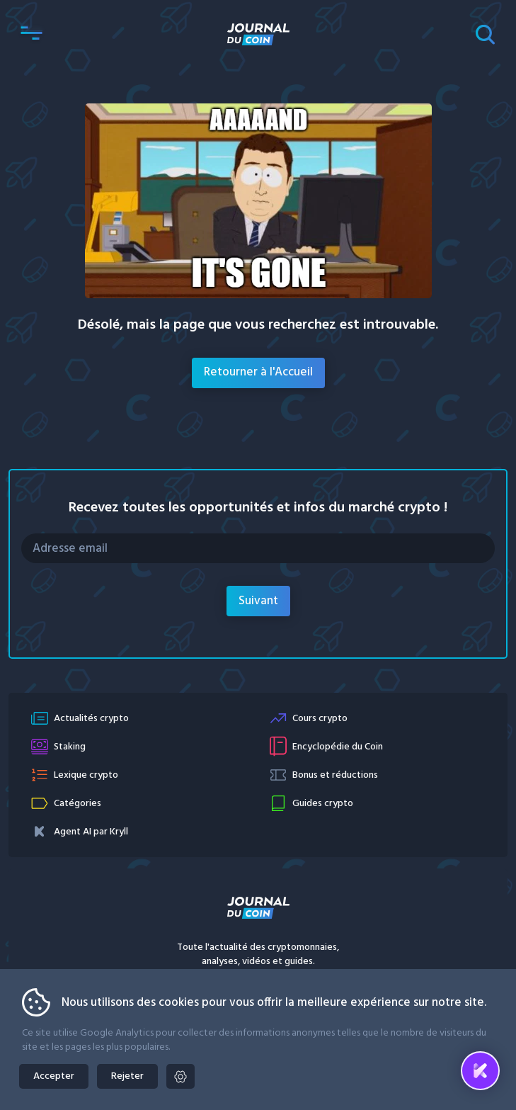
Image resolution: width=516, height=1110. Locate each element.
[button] (31, 34)
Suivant (258, 601)
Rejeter (127, 1076)
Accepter (53, 1076)
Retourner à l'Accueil (258, 372)
